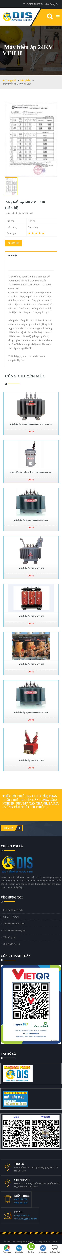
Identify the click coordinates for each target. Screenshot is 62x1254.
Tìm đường (7, 1249)
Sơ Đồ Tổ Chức (11, 917)
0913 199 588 (20, 1199)
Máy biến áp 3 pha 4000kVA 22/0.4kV (31, 712)
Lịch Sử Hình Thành (13, 910)
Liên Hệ (13, 243)
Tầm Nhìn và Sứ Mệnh (14, 923)
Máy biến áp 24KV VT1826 (31, 760)
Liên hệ (13, 828)
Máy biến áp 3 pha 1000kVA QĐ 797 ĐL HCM (31, 424)
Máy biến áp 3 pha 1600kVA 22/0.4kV (31, 520)
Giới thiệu (13, 255)
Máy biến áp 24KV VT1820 (31, 616)
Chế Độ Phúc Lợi (11, 944)
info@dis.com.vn (22, 1215)
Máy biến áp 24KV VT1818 (25, 202)
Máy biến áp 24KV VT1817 (31, 664)
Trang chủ (9, 80)
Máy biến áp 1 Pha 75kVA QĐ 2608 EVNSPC (31, 472)
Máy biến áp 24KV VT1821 (31, 568)
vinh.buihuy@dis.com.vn (26, 1218)
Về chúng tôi (9, 937)
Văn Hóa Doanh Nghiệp (14, 930)
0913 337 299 (20, 1202)
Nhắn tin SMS (55, 1249)
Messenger (43, 1249)
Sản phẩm (25, 80)
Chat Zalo (19, 1249)
